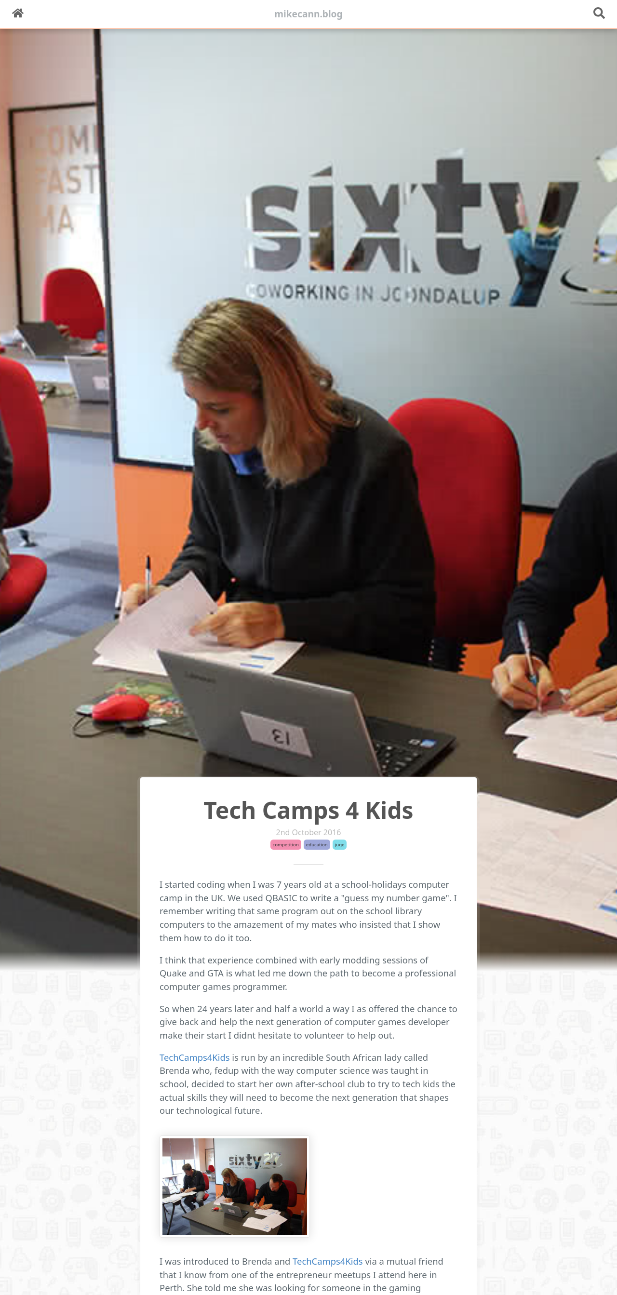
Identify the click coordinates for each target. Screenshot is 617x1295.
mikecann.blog (308, 13)
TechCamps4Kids (195, 1057)
